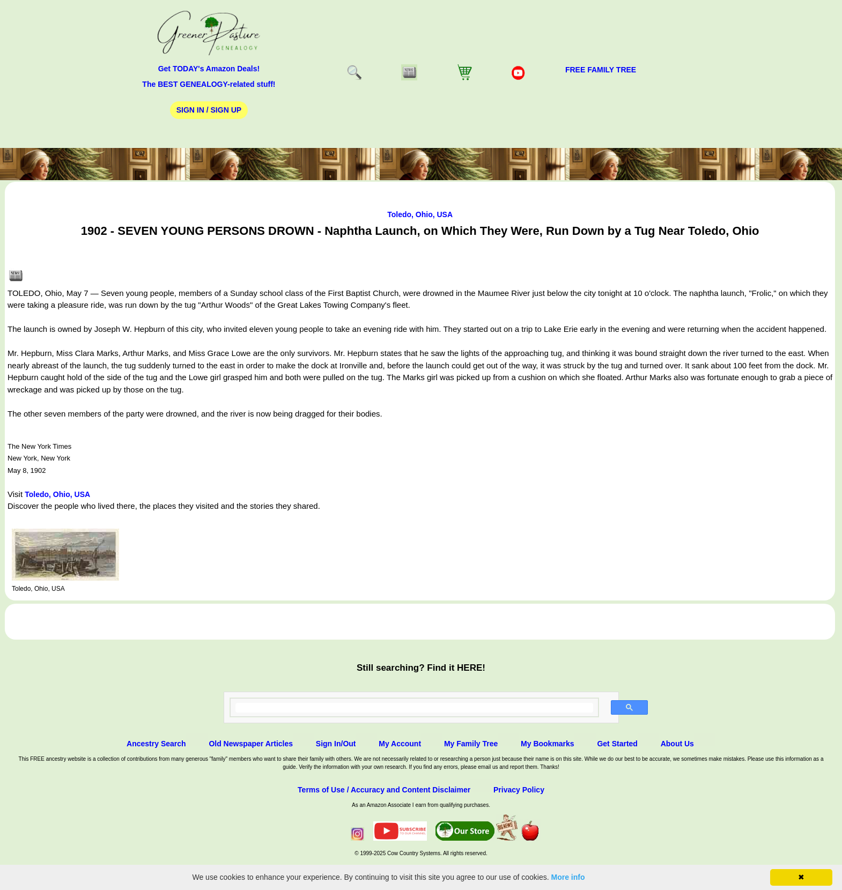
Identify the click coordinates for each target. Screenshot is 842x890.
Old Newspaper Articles (251, 743)
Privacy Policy (518, 789)
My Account (400, 743)
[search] (414, 708)
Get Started (617, 743)
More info (568, 877)
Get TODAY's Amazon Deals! (209, 68)
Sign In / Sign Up (208, 110)
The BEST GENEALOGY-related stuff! (208, 84)
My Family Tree (471, 743)
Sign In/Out (336, 743)
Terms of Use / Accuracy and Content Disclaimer (384, 789)
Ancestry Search (156, 743)
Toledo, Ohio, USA (420, 214)
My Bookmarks (547, 743)
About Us (677, 743)
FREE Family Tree (600, 69)
